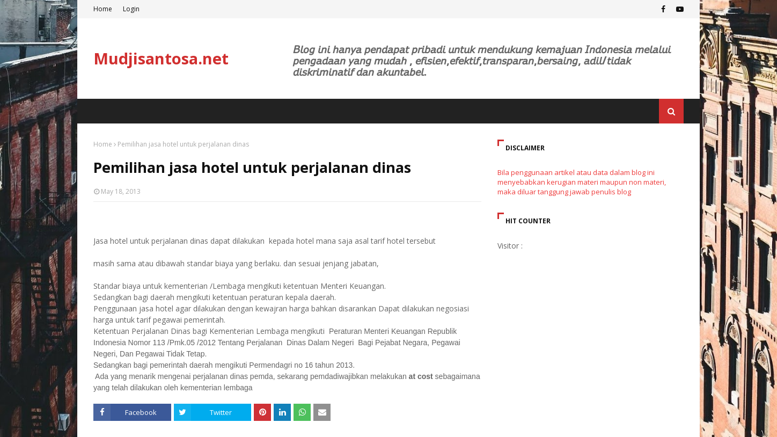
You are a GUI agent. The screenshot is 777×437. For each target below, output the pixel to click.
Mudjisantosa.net (161, 58)
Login (131, 8)
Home (102, 8)
